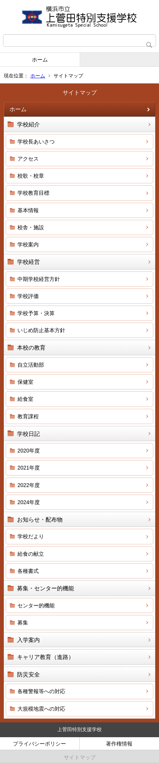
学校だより (30, 536)
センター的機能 (36, 605)
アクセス (28, 159)
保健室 (25, 382)
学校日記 (28, 433)
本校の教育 (31, 347)
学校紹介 (28, 124)
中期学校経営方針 (38, 279)
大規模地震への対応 (41, 709)
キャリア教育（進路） (45, 657)
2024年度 (28, 502)
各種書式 (28, 571)
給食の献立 (30, 554)
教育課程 (28, 416)
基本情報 (28, 210)
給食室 (25, 399)
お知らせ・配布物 (40, 519)
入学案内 (28, 640)
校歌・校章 (30, 176)
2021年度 (28, 468)
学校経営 (28, 262)
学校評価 (28, 296)
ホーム (40, 60)
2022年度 (28, 485)
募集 (22, 623)
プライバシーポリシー (39, 744)
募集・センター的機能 (45, 588)
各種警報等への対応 (41, 691)
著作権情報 (119, 744)
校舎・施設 (30, 227)
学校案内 (28, 244)
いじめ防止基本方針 (41, 330)
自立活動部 (30, 365)
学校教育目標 (33, 193)
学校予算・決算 (36, 313)
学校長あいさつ (36, 142)
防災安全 (28, 674)
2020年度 (28, 451)
